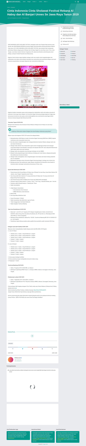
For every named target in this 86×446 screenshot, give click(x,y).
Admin (24, 1)
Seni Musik (74, 55)
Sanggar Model (14, 2)
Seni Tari (73, 57)
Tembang (74, 59)
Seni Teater (63, 59)
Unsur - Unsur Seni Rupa (67, 38)
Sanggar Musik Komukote (41, 438)
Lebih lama (54, 352)
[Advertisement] (32, 33)
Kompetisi (11, 343)
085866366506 (11, 438)
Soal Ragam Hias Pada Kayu (68, 41)
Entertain (73, 51)
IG (19, 360)
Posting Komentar (25, 18)
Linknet (40, 1)
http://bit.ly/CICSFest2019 (40, 290)
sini (16, 288)
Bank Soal (63, 51)
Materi (45, 1)
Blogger (29, 1)
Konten (34, 1)
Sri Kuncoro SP (66, 44)
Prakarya (73, 53)
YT (20, 360)
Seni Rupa (63, 57)
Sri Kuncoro (18, 358)
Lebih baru (10, 352)
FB (17, 360)
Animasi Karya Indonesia (68, 31)
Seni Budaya (63, 55)
